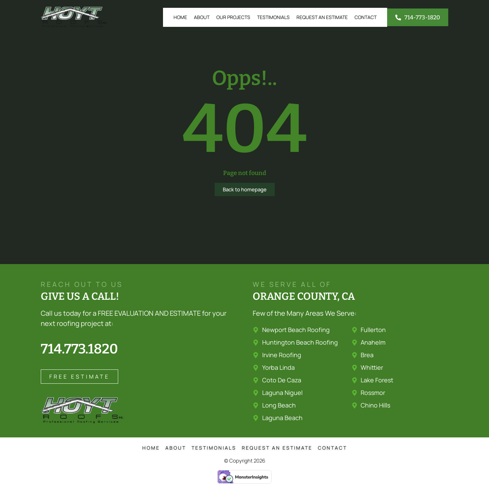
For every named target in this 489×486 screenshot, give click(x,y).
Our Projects (233, 17)
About (202, 17)
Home (180, 17)
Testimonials (273, 17)
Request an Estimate (322, 17)
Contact (366, 17)
